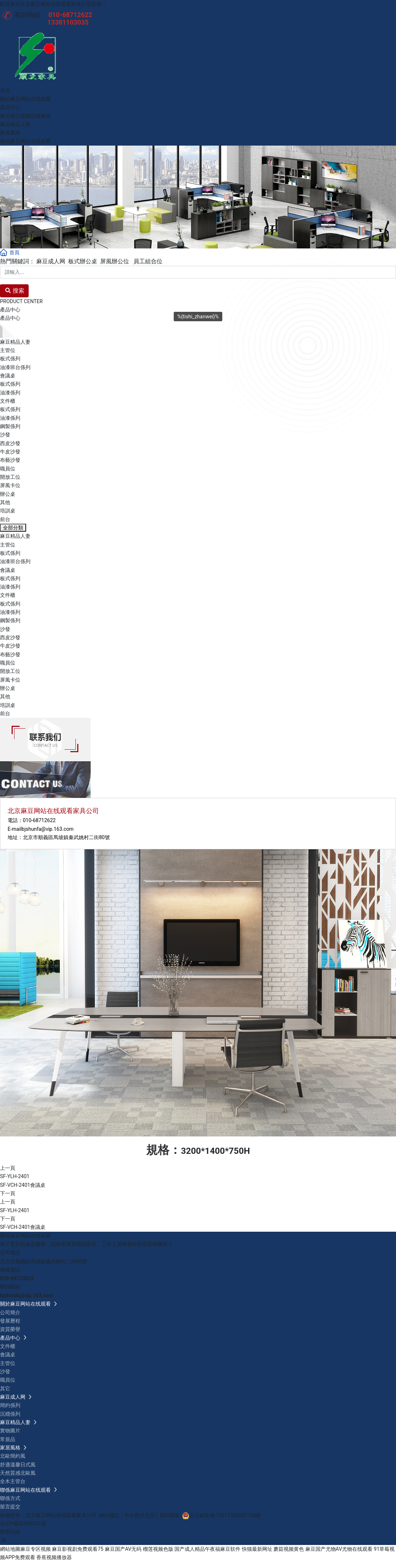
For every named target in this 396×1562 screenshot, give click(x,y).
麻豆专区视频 (35, 1549)
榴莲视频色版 (158, 1549)
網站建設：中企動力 (122, 1515)
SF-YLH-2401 (14, 1176)
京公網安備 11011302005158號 (225, 1515)
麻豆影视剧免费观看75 (77, 1549)
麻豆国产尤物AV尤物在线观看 (338, 1549)
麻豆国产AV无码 (123, 1549)
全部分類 (13, 528)
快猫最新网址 (257, 1549)
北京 (150, 1515)
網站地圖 (10, 1549)
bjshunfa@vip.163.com (48, 829)
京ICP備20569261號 (23, 1524)
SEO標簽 (170, 1515)
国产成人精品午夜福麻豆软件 (207, 1549)
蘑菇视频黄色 (288, 1549)
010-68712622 (39, 820)
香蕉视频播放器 (54, 1557)
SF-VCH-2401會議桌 (22, 1185)
